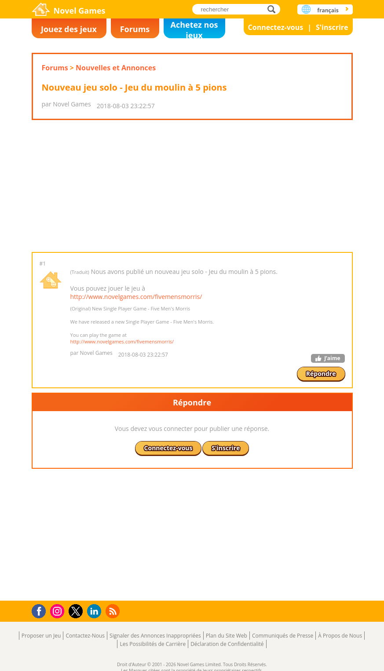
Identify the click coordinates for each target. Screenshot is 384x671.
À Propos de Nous (340, 635)
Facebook (41, 610)
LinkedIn (95, 611)
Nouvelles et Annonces (116, 68)
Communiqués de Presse (282, 635)
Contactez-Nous (85, 635)
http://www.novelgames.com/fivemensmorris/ (136, 296)
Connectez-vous (276, 27)
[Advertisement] (192, 186)
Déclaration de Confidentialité (226, 644)
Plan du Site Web (226, 635)
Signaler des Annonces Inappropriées (155, 635)
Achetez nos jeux (194, 28)
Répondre (321, 373)
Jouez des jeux (69, 29)
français (327, 10)
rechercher (273, 9)
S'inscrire (332, 27)
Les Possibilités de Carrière (153, 644)
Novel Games (80, 10)
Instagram (58, 610)
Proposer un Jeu (41, 635)
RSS (113, 611)
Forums (135, 29)
